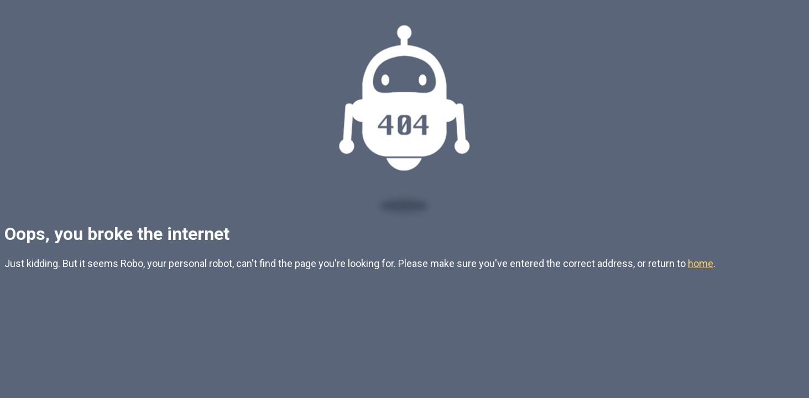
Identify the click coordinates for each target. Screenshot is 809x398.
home (700, 263)
